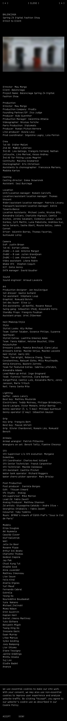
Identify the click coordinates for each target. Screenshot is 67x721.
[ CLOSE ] (33, 3)
